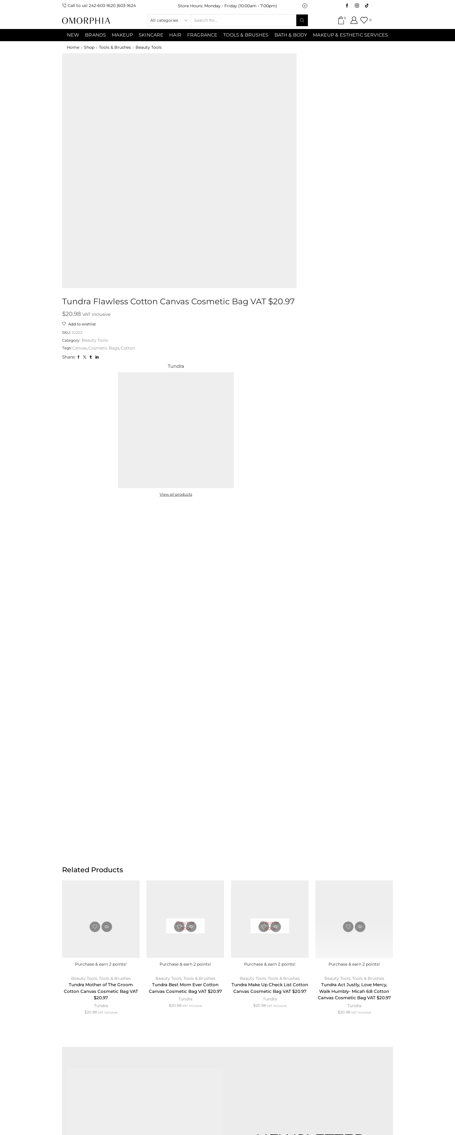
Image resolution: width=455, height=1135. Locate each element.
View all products (320, 144)
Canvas (182, 124)
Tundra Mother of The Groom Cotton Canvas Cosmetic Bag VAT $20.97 (101, 643)
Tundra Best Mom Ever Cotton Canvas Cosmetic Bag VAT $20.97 (185, 643)
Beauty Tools (150, 47)
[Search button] (302, 20)
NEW (73, 35)
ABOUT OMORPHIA (115, 1003)
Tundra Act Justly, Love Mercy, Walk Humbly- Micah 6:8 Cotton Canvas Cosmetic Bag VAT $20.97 (354, 647)
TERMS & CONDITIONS (214, 1003)
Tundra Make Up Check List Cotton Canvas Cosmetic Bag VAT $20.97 (270, 643)
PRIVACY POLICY (273, 1003)
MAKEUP (122, 35)
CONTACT (163, 1003)
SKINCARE (151, 35)
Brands (95, 35)
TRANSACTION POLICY (333, 1003)
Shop (89, 47)
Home (73, 47)
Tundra (101, 658)
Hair (175, 35)
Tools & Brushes (245, 35)
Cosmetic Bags (206, 124)
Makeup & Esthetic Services (350, 35)
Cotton (230, 124)
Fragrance (202, 35)
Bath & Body (291, 35)
